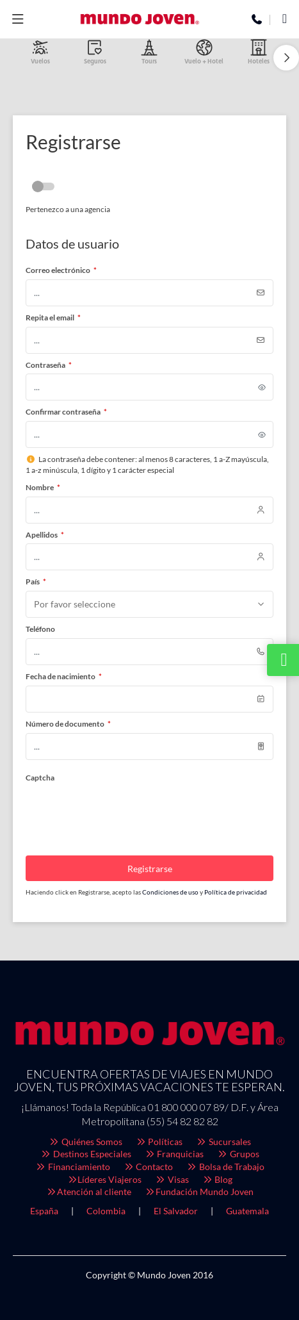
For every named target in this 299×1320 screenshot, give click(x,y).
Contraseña (49, 365)
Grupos (237, 1153)
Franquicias (174, 1153)
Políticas (159, 1141)
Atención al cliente (89, 1191)
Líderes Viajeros (104, 1179)
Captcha (40, 777)
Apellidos (45, 535)
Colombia (105, 1210)
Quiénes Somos (85, 1141)
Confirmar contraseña (66, 412)
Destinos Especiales (85, 1153)
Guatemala (247, 1210)
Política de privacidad (235, 892)
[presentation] (123, 811)
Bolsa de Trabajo (225, 1166)
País (36, 581)
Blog (217, 1179)
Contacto (148, 1166)
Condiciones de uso (171, 892)
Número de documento (68, 724)
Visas (171, 1179)
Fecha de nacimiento (64, 676)
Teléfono (40, 629)
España (44, 1210)
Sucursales (223, 1141)
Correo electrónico (61, 270)
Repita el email (53, 317)
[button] (286, 57)
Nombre (43, 487)
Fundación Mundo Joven (199, 1191)
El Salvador (176, 1210)
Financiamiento (72, 1166)
